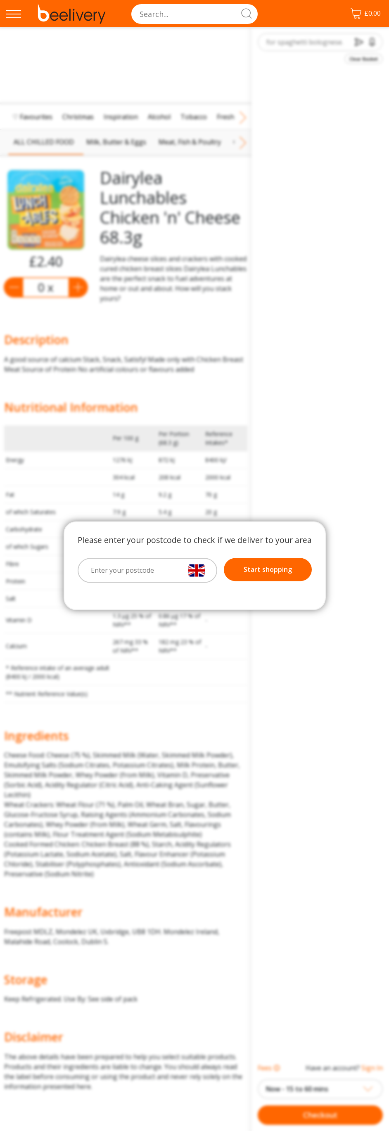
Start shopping (268, 569)
